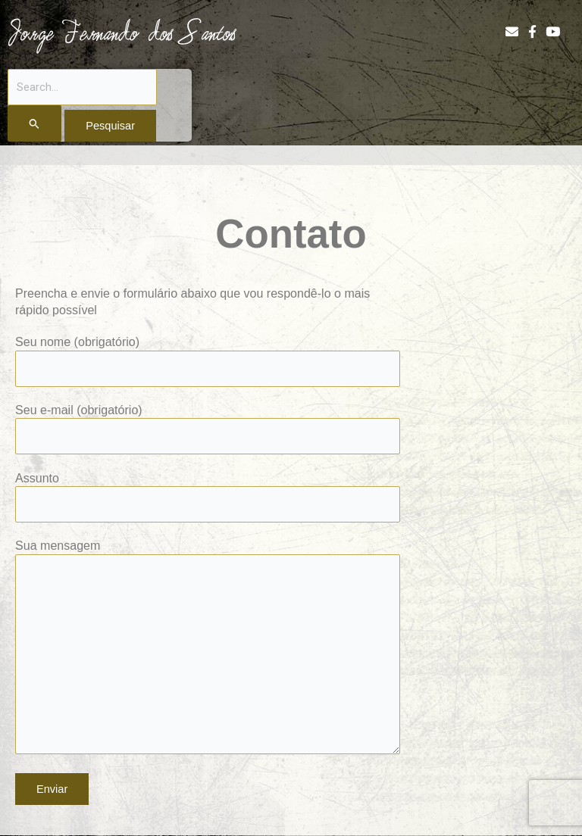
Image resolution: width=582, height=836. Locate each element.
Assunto (207, 496)
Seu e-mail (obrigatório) (207, 428)
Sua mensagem (207, 648)
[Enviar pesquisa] (34, 123)
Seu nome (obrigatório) (207, 360)
